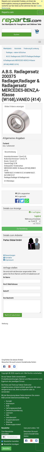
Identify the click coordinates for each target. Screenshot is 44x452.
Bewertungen (9, 255)
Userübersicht (11, 417)
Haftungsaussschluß (13, 408)
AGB (3, 398)
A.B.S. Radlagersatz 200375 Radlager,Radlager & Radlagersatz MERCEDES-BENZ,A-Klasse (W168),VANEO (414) (21, 60)
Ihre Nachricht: (8, 298)
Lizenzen (9, 413)
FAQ (7, 415)
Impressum (8, 260)
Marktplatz (7, 48)
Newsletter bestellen (10, 441)
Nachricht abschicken (12, 315)
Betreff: (6, 291)
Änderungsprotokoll (13, 424)
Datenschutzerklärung (19, 398)
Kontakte (7, 258)
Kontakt (9, 401)
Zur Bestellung (22, 229)
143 (37, 428)
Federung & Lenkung (31, 48)
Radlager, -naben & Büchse (16, 52)
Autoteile (17, 48)
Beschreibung (10, 152)
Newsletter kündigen (10, 444)
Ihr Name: (6, 277)
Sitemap (9, 422)
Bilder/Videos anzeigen (14, 106)
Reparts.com (8, 12)
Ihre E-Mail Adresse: (10, 284)
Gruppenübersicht (12, 420)
